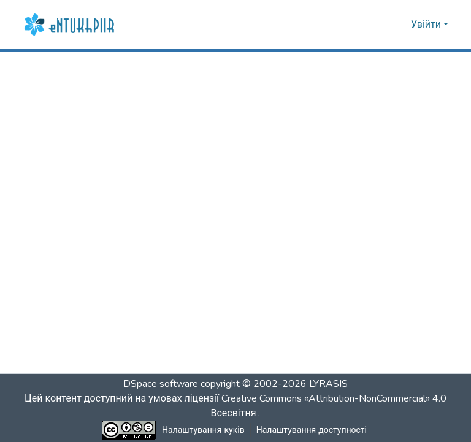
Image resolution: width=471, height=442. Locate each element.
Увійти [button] (427, 24)
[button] (70, 24)
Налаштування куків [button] (204, 430)
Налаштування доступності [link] (311, 430)
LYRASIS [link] (328, 384)
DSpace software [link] (160, 384)
